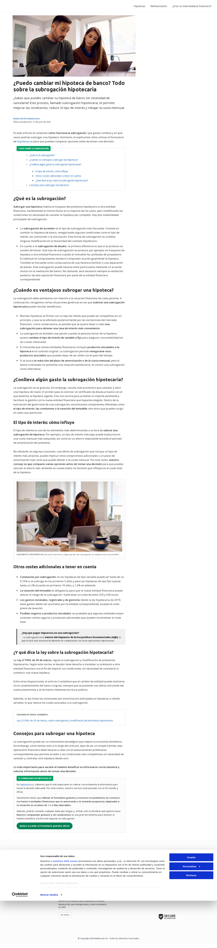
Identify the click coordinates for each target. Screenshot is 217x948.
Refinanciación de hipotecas (21, 879)
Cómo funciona (115, 882)
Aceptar (191, 904)
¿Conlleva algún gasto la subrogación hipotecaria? (55, 169)
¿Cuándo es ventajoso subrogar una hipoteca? (53, 164)
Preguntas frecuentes (118, 879)
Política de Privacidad (118, 886)
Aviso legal (113, 893)
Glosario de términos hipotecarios (24, 894)
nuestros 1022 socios (65, 908)
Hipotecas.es (24, 146)
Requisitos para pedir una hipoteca (74, 882)
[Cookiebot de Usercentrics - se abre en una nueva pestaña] (19, 942)
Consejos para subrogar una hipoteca (48, 189)
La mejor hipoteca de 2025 (70, 875)
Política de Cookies (117, 889)
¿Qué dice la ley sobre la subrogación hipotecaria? (61, 185)
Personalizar (191, 913)
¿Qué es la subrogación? (41, 159)
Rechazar (191, 922)
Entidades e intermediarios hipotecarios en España (32, 890)
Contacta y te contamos (176, 892)
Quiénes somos (115, 875)
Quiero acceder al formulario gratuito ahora (44, 830)
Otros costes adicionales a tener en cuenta (57, 180)
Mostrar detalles (49, 942)
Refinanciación (158, 6)
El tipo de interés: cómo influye (51, 176)
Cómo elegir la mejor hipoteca (72, 879)
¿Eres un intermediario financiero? (192, 6)
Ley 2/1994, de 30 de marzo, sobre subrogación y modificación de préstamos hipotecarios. (64, 724)
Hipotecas (139, 6)
